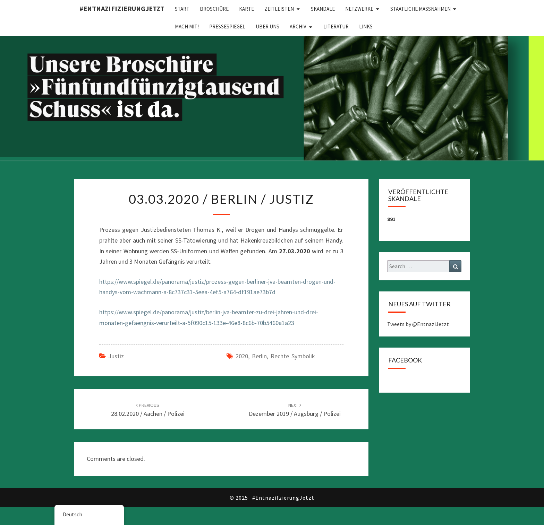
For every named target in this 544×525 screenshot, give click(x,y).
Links (366, 26)
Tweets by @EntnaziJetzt (418, 324)
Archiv (298, 26)
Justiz (116, 356)
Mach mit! (187, 26)
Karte (246, 9)
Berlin (259, 356)
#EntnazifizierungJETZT (121, 8)
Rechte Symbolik (293, 356)
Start (182, 9)
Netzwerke (359, 9)
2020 (242, 356)
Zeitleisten (279, 9)
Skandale (323, 9)
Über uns (267, 26)
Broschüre (214, 9)
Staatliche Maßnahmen (420, 9)
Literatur (336, 26)
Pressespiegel (227, 26)
